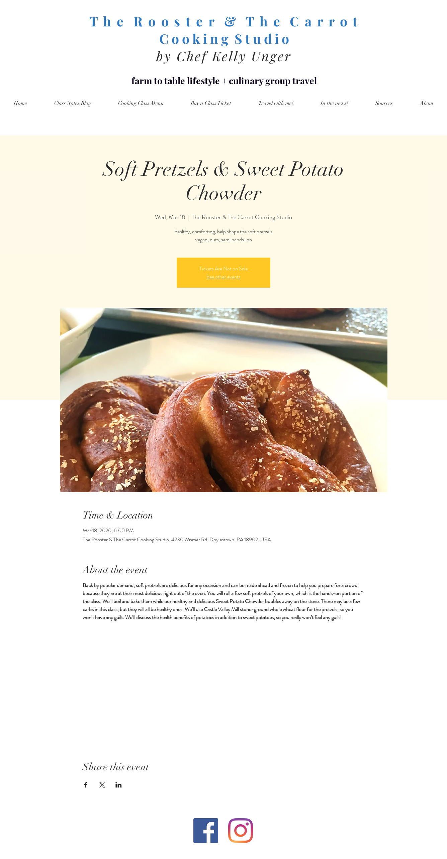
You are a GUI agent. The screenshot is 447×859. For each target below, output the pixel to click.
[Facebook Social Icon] (205, 830)
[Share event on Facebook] (86, 785)
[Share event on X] (102, 785)
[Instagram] (240, 830)
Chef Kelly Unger (234, 55)
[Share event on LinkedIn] (118, 785)
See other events (223, 276)
